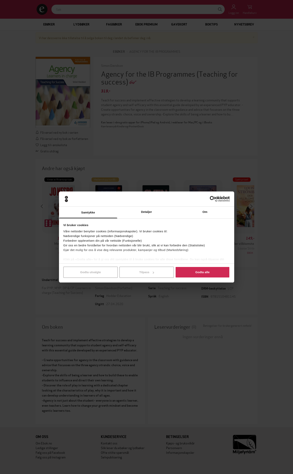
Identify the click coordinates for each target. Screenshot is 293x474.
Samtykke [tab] (88, 212)
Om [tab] (204, 211)
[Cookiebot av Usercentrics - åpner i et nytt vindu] (213, 199)
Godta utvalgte (90, 272)
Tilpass (146, 272)
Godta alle (202, 272)
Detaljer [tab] (146, 211)
